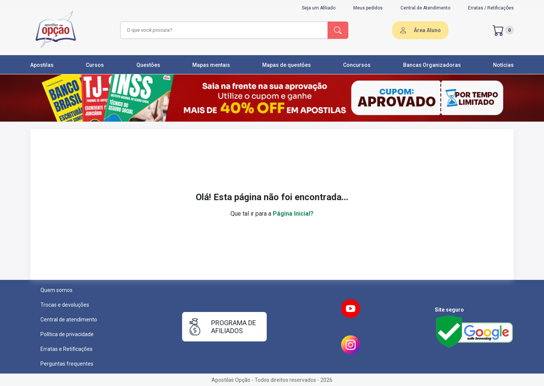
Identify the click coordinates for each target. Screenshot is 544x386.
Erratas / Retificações (491, 8)
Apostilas (42, 65)
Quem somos (56, 290)
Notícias (503, 65)
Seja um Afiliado (318, 8)
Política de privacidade (67, 334)
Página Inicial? (293, 213)
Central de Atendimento (425, 8)
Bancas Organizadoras (432, 65)
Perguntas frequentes (66, 364)
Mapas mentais (211, 65)
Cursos (95, 65)
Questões (148, 65)
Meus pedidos (368, 8)
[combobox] (223, 30)
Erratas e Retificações (66, 349)
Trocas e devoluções (64, 305)
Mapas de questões (286, 65)
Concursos (357, 65)
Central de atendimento (68, 320)
